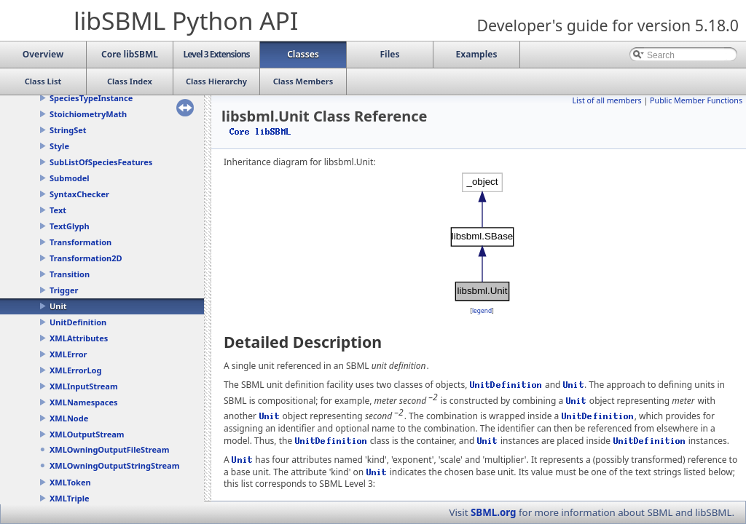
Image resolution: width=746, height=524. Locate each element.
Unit (58, 306)
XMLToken (70, 482)
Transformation (80, 242)
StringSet (68, 129)
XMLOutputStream (87, 434)
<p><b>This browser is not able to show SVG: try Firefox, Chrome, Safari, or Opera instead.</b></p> (482, 237)
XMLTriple (69, 498)
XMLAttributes (79, 338)
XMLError (68, 354)
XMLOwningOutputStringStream (114, 465)
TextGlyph (70, 226)
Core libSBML (260, 131)
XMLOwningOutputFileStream (109, 449)
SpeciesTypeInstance (91, 97)
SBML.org (494, 512)
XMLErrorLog (75, 370)
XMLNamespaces (84, 402)
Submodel (70, 177)
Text (58, 210)
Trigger (64, 290)
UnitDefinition (78, 322)
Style (59, 145)
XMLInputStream (84, 386)
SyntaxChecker (79, 193)
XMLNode (69, 418)
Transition (70, 274)
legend (482, 310)
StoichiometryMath (88, 113)
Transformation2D (86, 258)
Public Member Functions (696, 100)
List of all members (606, 100)
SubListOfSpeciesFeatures (101, 161)
